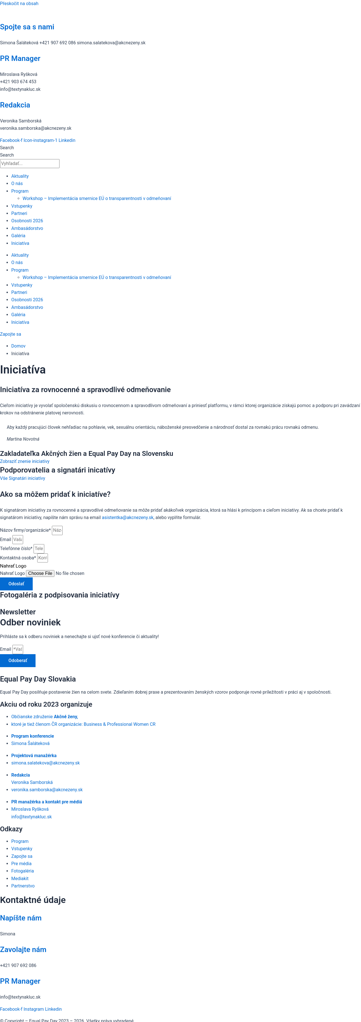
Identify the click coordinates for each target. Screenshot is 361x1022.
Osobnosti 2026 (27, 220)
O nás (17, 183)
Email (6, 539)
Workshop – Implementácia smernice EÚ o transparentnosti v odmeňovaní (97, 198)
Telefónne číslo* (17, 548)
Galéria (18, 235)
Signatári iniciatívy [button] (27, 478)
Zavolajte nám (23, 949)
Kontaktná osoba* (18, 558)
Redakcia (15, 105)
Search (7, 147)
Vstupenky (21, 206)
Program (19, 191)
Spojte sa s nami (27, 27)
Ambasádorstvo (27, 228)
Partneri (19, 213)
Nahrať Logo (13, 573)
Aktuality (20, 176)
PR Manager (20, 58)
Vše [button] (4, 478)
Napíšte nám (21, 918)
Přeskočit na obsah (19, 3)
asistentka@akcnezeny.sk (127, 517)
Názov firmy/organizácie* (26, 530)
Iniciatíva (20, 243)
